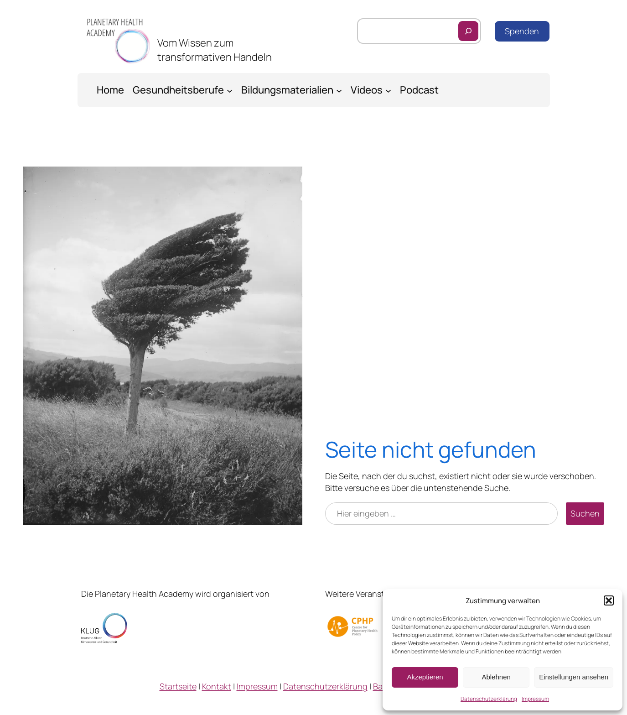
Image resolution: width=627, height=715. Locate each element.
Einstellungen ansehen (573, 677)
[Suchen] (468, 31)
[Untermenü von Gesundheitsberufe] (230, 90)
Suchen (585, 513)
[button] (608, 600)
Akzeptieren (425, 677)
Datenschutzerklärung (489, 699)
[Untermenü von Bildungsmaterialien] (339, 90)
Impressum (535, 699)
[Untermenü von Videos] (388, 90)
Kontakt (216, 686)
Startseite (178, 686)
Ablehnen (496, 677)
